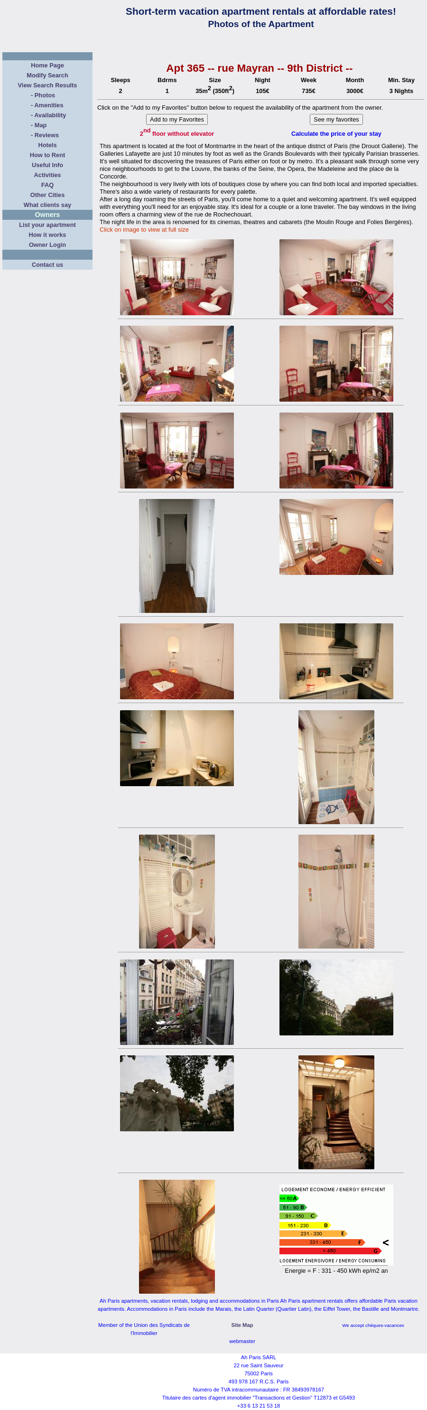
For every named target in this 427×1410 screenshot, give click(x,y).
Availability (50, 115)
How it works (47, 234)
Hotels (47, 145)
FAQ (47, 184)
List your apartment (47, 224)
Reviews (47, 135)
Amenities (48, 105)
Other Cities (47, 194)
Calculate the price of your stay (336, 133)
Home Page (47, 65)
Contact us (47, 264)
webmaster (242, 1341)
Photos (45, 95)
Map (41, 125)
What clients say (47, 204)
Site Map (242, 1325)
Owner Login (47, 244)
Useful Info (47, 165)
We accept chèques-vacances (373, 1325)
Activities (47, 175)
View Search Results (47, 85)
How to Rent (47, 155)
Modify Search (47, 75)
